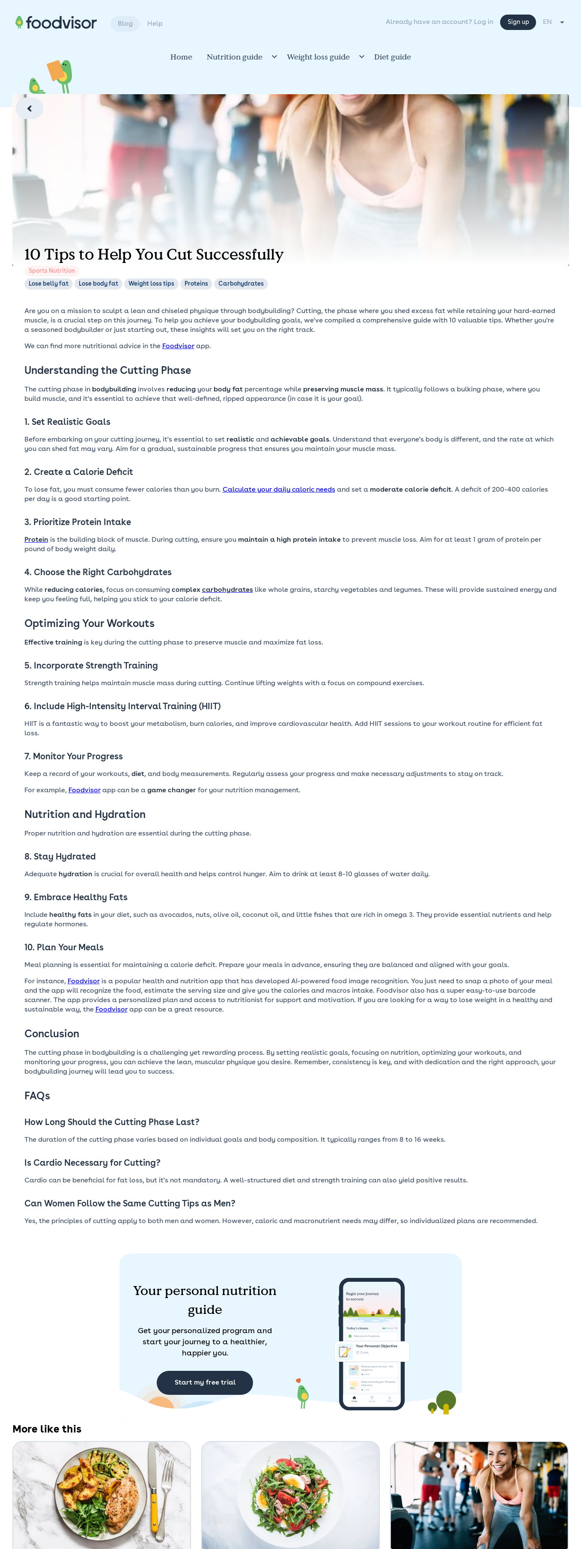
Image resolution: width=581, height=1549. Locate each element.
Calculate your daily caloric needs (279, 489)
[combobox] (554, 22)
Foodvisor (178, 346)
